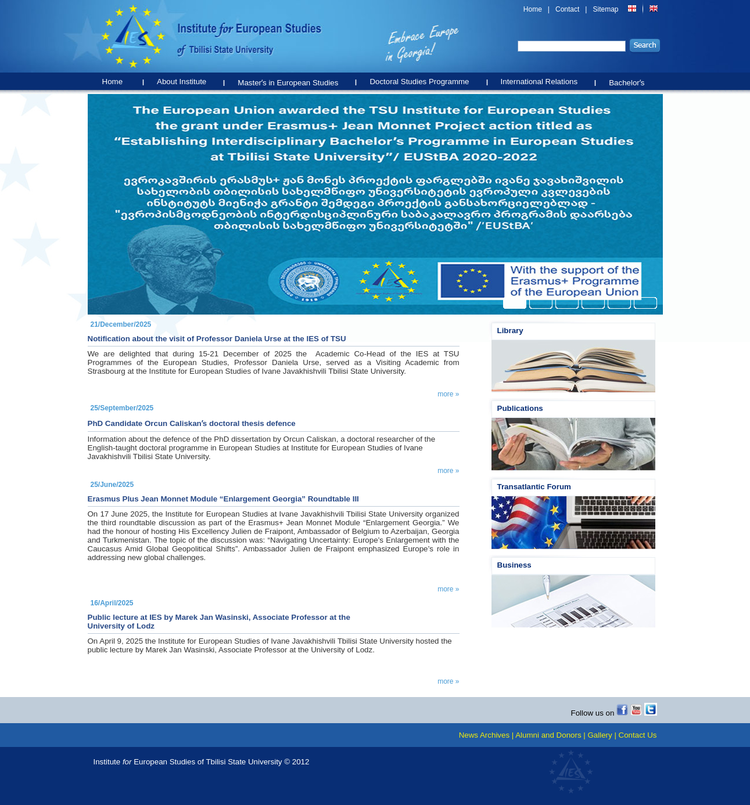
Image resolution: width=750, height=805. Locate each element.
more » (448, 394)
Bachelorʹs (629, 80)
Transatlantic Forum (534, 486)
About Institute (184, 79)
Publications (520, 408)
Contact (567, 9)
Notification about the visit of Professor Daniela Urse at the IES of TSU (217, 338)
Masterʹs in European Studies (291, 80)
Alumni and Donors (548, 735)
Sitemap (605, 9)
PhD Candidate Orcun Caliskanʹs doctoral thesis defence (192, 423)
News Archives (484, 735)
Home (532, 9)
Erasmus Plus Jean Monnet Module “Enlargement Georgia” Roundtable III (223, 498)
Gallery (599, 735)
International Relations (542, 79)
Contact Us (638, 735)
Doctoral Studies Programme (422, 79)
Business (514, 565)
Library (510, 330)
